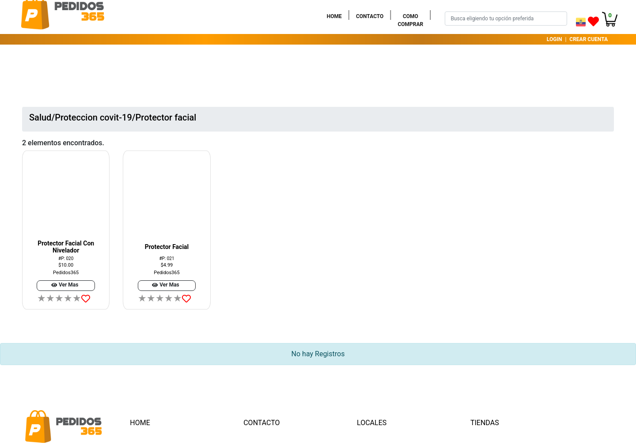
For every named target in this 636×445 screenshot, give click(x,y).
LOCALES (371, 423)
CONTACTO (371, 15)
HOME (336, 15)
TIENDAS (484, 423)
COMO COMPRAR (412, 20)
